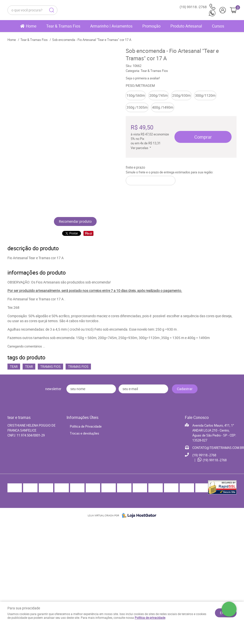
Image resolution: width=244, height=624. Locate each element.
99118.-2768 (197, 6)
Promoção (151, 26)
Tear (14, 366)
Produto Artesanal (186, 26)
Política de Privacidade (86, 426)
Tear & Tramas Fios (63, 26)
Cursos (218, 26)
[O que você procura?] (51, 10)
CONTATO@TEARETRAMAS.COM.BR (218, 447)
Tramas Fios (50, 366)
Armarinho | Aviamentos (111, 26)
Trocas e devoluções (84, 433)
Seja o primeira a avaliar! (143, 78)
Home (31, 26)
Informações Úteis (82, 417)
